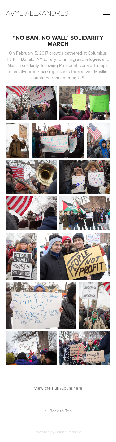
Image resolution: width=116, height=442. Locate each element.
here (77, 388)
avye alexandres (37, 13)
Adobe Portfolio (68, 431)
